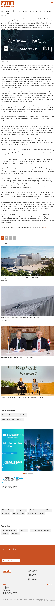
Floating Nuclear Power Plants (40, 510)
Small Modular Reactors (36, 513)
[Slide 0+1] (24, 473)
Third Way (15, 533)
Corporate (30, 575)
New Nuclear (31, 571)
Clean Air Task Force (9, 530)
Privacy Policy (42, 600)
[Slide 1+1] (26, 473)
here (44, 227)
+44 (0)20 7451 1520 (8, 593)
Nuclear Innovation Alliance (40, 530)
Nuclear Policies (32, 574)
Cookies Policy (48, 600)
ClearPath (23, 530)
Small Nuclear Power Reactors (12, 419)
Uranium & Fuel (31, 577)
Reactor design (18, 513)
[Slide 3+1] (31, 473)
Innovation (5, 513)
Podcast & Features (32, 579)
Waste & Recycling (32, 578)
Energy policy (21, 510)
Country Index (31, 582)
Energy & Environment (33, 570)
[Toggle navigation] (52, 2)
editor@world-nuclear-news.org (10, 592)
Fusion (29, 580)
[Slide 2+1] (29, 473)
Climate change (7, 510)
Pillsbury (5, 533)
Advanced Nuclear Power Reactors (14, 415)
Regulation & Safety (33, 573)
